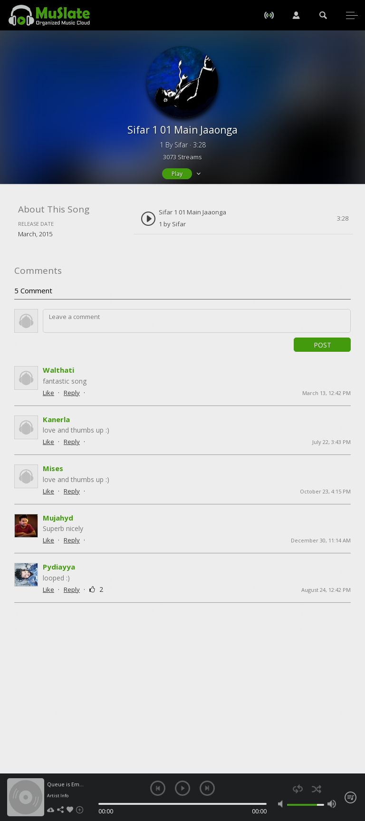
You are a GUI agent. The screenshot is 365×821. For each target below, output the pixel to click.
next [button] (207, 788)
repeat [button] (298, 789)
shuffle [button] (316, 789)
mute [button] (282, 803)
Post (322, 344)
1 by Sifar (172, 224)
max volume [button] (332, 803)
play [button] (182, 788)
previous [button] (157, 788)
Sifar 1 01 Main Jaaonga (192, 212)
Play (177, 174)
